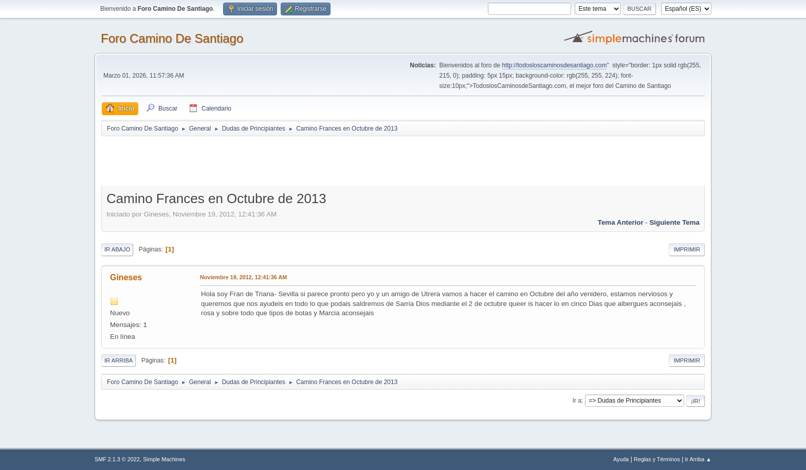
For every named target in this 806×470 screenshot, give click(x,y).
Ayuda (621, 459)
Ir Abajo (117, 249)
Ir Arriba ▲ (698, 459)
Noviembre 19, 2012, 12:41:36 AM (243, 277)
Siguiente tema (674, 222)
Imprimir (686, 249)
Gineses (126, 277)
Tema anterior (621, 222)
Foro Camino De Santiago (172, 38)
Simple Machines (164, 459)
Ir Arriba (118, 360)
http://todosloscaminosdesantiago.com (554, 65)
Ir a (577, 400)
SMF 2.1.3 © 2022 (117, 459)
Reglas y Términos (657, 459)
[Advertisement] (282, 160)
